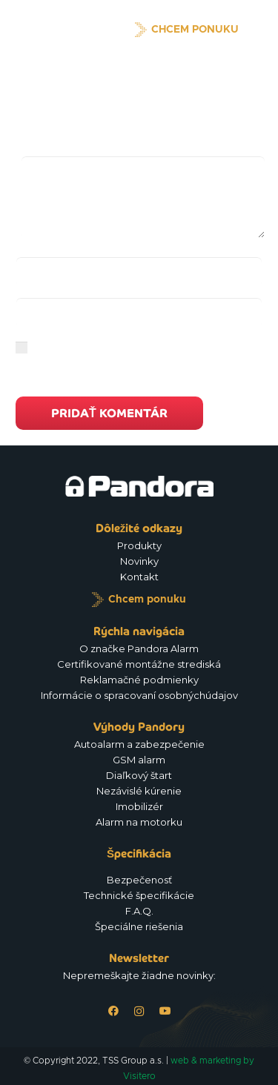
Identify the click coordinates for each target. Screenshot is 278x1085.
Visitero (139, 1076)
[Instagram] (139, 1011)
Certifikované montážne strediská (139, 664)
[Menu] (259, 29)
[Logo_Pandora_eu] (63, 29)
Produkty (139, 545)
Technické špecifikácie (139, 895)
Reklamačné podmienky (139, 680)
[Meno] (139, 271)
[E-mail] (139, 312)
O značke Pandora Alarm (139, 648)
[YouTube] (165, 1011)
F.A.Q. (139, 911)
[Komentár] (143, 197)
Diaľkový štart (139, 775)
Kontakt (139, 577)
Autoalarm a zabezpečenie (139, 744)
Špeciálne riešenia (139, 926)
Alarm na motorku (139, 822)
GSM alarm (139, 760)
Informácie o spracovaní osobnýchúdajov (139, 695)
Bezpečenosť (139, 880)
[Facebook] (113, 1011)
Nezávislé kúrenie (139, 791)
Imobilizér (139, 806)
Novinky (139, 561)
